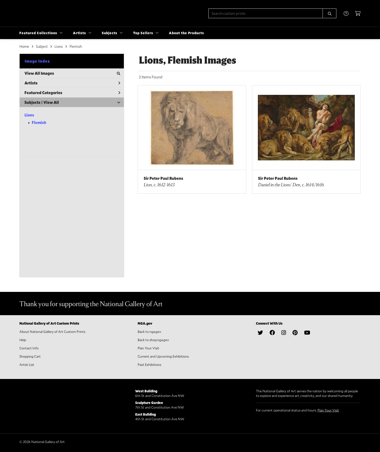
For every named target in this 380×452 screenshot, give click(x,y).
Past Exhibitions (149, 364)
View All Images (72, 73)
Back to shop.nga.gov (153, 339)
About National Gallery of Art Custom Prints (52, 331)
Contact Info (29, 348)
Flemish (39, 122)
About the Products (186, 33)
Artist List (26, 364)
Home (24, 46)
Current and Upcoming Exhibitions (163, 356)
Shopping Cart (30, 356)
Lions (29, 114)
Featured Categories (72, 92)
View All (51, 102)
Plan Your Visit (148, 348)
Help (22, 339)
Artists (72, 82)
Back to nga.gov (149, 331)
